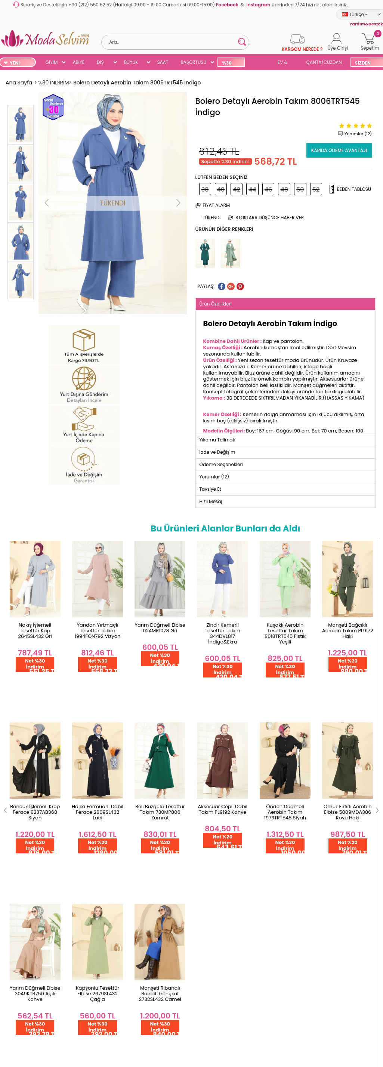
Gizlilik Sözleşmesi (24, 922)
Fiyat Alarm (216, 205)
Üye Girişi (142, 843)
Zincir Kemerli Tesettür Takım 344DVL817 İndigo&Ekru (160, 633)
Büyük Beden (210, 843)
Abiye (201, 831)
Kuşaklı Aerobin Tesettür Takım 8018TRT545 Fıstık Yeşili (222, 633)
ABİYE (78, 62)
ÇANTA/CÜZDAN (324, 62)
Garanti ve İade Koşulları (22, 829)
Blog (200, 890)
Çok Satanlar (210, 879)
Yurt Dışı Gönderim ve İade (29, 847)
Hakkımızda (81, 807)
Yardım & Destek (23, 934)
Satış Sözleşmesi (23, 898)
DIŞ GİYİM (103, 63)
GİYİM (52, 62)
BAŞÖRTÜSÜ (193, 62)
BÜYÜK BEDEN (131, 63)
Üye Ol (139, 831)
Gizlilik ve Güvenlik (25, 874)
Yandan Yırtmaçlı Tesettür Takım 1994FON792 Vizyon (35, 630)
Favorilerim (145, 819)
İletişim (76, 819)
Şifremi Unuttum (151, 807)
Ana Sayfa (80, 795)
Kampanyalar (211, 902)
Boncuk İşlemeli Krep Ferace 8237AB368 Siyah (348, 630)
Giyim (202, 807)
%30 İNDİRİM (231, 63)
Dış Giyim (206, 819)
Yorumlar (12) (358, 134)
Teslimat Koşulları (24, 862)
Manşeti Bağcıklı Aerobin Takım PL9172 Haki (285, 630)
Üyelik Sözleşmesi (24, 886)
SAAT (163, 62)
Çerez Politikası (21, 910)
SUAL (260, 63)
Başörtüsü (207, 855)
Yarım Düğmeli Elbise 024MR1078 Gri (97, 627)
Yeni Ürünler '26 (213, 795)
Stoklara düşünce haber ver (269, 217)
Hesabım (142, 795)
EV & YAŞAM (285, 63)
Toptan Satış (19, 802)
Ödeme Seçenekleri (27, 814)
